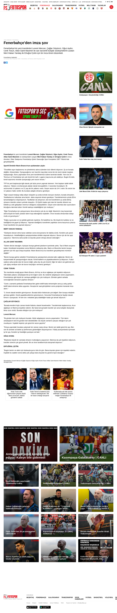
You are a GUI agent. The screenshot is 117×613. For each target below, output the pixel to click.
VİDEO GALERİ (30, 2)
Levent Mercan (16, 360)
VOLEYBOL (45, 2)
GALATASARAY (57, 5)
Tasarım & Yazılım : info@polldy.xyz (76, 603)
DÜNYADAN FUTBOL (96, 2)
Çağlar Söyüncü (26, 360)
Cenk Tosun (43, 360)
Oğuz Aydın (35, 360)
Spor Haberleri (7, 40)
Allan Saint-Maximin (53, 360)
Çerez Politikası (54, 603)
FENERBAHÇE (45, 5)
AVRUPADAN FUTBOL (65, 2)
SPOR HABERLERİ (54, 2)
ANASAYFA (6, 2)
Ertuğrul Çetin (8, 362)
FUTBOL (82, 5)
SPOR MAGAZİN (86, 2)
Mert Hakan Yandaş (65, 360)
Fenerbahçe (15, 40)
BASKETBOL (38, 2)
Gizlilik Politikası (43, 603)
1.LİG (80, 2)
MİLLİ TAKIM (91, 5)
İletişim (34, 603)
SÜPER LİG (75, 2)
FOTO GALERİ (21, 2)
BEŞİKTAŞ (34, 5)
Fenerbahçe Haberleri (10, 57)
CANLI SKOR (13, 2)
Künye (28, 603)
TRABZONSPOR (71, 5)
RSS (62, 603)
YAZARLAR (102, 5)
